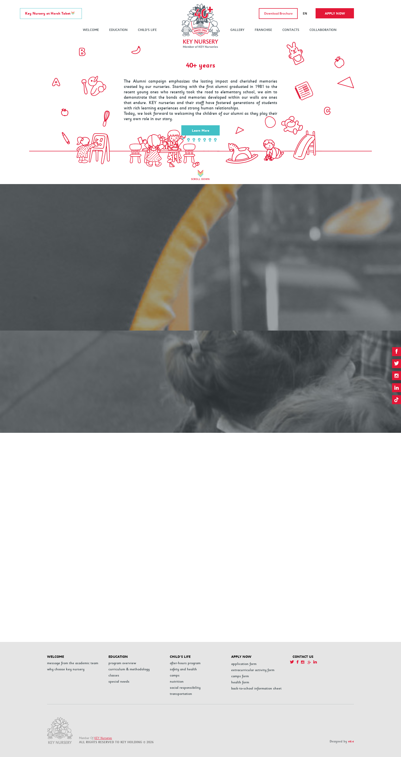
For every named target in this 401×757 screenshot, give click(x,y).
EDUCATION (118, 30)
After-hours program (185, 663)
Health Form (240, 682)
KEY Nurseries (103, 738)
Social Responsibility (185, 687)
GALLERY (237, 30)
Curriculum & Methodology (129, 669)
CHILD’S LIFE (147, 30)
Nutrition (177, 681)
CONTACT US (303, 657)
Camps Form (240, 676)
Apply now (335, 14)
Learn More (200, 131)
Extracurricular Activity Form (252, 670)
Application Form (244, 664)
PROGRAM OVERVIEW (122, 663)
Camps (175, 675)
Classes (113, 675)
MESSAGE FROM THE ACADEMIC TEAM (72, 663)
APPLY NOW (241, 657)
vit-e (351, 741)
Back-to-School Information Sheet (256, 688)
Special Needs (118, 681)
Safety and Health (183, 669)
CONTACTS (290, 30)
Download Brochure (278, 13)
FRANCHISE (263, 30)
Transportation (181, 694)
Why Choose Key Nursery (65, 669)
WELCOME (91, 30)
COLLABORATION (323, 30)
